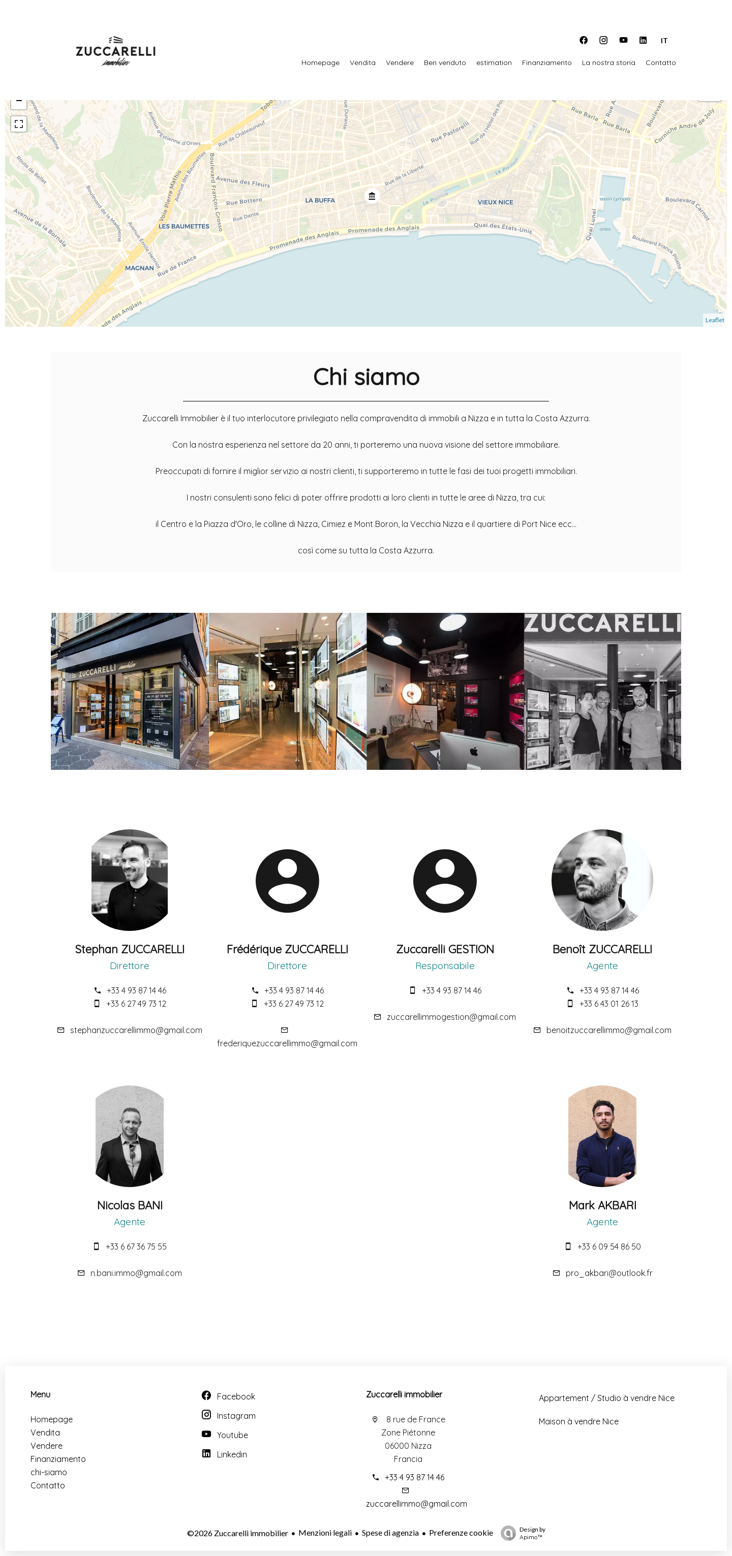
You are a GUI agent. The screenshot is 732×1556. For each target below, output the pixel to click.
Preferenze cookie (461, 1532)
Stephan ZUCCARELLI (130, 949)
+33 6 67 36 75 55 (136, 1246)
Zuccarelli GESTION (445, 949)
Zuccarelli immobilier (404, 1394)
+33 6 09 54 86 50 (609, 1246)
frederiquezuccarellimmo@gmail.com (287, 1043)
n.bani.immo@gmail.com (136, 1273)
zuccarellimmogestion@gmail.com (451, 1017)
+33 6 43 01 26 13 (609, 1004)
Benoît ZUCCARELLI (602, 949)
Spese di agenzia (390, 1532)
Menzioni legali (325, 1532)
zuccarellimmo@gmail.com (416, 1504)
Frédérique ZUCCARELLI (287, 949)
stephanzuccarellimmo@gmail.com (136, 1030)
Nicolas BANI (130, 1205)
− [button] (19, 101)
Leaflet (715, 320)
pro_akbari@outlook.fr (609, 1273)
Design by (520, 1533)
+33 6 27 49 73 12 (136, 1004)
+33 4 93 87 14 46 (136, 990)
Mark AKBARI (602, 1205)
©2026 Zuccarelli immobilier (237, 1533)
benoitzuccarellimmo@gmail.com (609, 1030)
